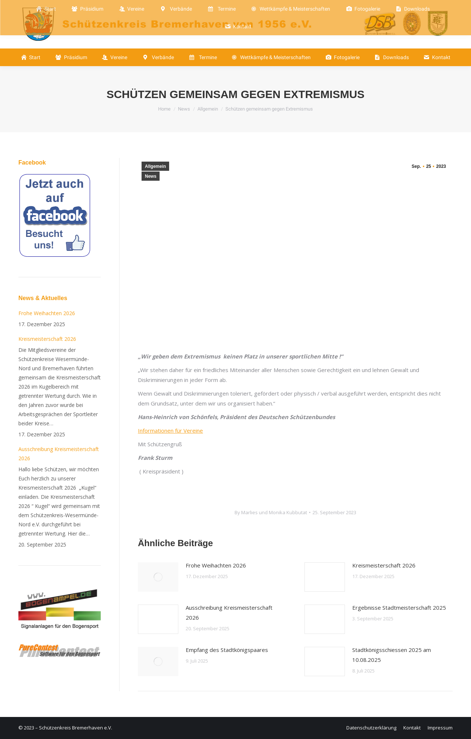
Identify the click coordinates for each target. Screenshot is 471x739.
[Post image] (158, 577)
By (271, 512)
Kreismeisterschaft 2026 (383, 565)
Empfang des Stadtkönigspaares (227, 649)
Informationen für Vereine (170, 430)
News (150, 176)
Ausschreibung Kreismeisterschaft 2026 (229, 612)
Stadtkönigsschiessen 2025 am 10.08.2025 (391, 654)
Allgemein (155, 166)
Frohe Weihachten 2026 (216, 565)
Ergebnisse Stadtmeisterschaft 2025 (399, 607)
